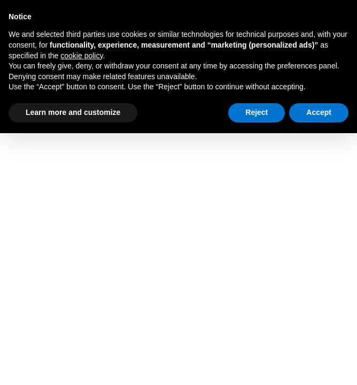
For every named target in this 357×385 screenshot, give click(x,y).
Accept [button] (318, 112)
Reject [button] (256, 112)
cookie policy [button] (81, 55)
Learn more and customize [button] (73, 112)
